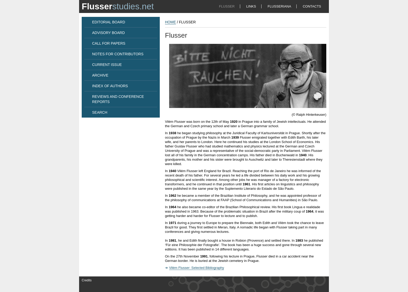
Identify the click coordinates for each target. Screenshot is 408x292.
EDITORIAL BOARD (108, 22)
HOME (170, 22)
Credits (87, 280)
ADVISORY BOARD (108, 33)
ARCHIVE (100, 75)
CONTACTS (312, 6)
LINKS (251, 6)
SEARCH (99, 112)
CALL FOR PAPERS (108, 43)
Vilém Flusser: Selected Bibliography (196, 268)
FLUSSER (227, 6)
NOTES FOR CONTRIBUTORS (117, 54)
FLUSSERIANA (279, 6)
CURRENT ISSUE (107, 65)
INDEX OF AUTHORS (110, 86)
